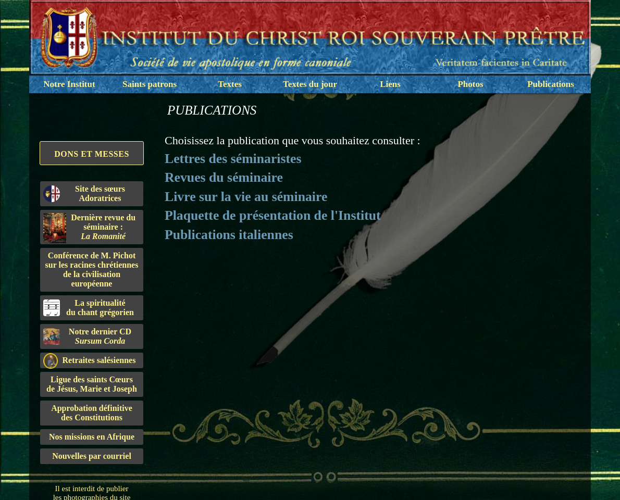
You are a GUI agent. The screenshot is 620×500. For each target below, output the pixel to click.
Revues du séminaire (224, 177)
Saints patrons (149, 84)
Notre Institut (69, 84)
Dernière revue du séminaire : (89, 228)
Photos (470, 84)
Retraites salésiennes (89, 360)
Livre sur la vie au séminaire (246, 196)
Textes (230, 84)
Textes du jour (310, 84)
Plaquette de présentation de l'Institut (273, 215)
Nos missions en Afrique (91, 436)
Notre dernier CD (87, 336)
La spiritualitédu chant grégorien (88, 307)
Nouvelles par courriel (91, 456)
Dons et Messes (91, 153)
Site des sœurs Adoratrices (84, 193)
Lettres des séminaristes (233, 158)
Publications (550, 84)
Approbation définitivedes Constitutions (91, 413)
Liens (390, 84)
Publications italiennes (229, 234)
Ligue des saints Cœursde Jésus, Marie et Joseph (91, 384)
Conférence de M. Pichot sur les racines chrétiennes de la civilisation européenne (92, 269)
